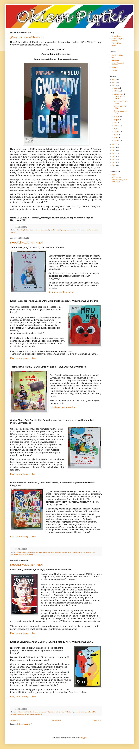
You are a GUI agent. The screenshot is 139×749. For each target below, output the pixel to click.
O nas (114, 46)
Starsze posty (96, 720)
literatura (33, 712)
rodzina (57, 712)
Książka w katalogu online (61, 292)
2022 (114, 144)
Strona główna (56, 720)
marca (116, 135)
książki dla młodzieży (27, 230)
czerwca (117, 125)
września (117, 117)
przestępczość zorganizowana (70, 230)
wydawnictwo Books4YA (88, 712)
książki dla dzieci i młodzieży (118, 64)
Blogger (83, 738)
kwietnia (117, 131)
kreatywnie (115, 60)
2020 (114, 150)
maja (116, 129)
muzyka (52, 230)
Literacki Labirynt (117, 55)
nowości (58, 230)
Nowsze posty (15, 720)
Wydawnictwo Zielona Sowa (33, 714)
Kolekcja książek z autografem (118, 39)
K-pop (19, 230)
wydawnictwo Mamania (75, 552)
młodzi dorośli (45, 230)
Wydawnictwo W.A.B (17, 714)
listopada (117, 91)
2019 (114, 153)
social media (64, 712)
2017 (114, 159)
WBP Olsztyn (116, 177)
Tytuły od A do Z (117, 43)
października (118, 94)
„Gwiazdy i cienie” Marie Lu (27, 37)
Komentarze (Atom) (25, 724)
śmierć (71, 712)
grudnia (116, 88)
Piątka (114, 175)
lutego (116, 137)
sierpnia (117, 120)
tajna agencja (85, 230)
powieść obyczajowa (48, 712)
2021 (114, 147)
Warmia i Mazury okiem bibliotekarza (120, 181)
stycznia (117, 140)
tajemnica (77, 712)
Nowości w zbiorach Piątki (26, 242)
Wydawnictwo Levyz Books (58, 552)
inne (113, 58)
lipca (115, 123)
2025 (114, 79)
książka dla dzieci (22, 552)
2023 (114, 85)
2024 (114, 82)
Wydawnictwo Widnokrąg (26, 554)
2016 (114, 162)
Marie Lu (37, 230)
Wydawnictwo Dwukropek (42, 552)
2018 (114, 156)
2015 (114, 165)
